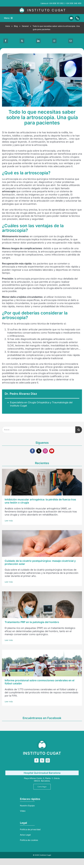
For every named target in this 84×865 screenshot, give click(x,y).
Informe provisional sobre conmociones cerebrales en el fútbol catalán (39, 682)
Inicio (7, 26)
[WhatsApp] (54, 41)
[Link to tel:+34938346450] (77, 18)
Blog (16, 26)
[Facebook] (6, 41)
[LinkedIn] (38, 41)
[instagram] (45, 450)
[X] (22, 41)
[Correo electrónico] (71, 41)
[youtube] (51, 450)
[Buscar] (78, 429)
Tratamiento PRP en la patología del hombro (32, 622)
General (25, 26)
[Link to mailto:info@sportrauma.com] (71, 18)
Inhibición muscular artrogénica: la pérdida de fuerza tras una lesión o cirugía (40, 501)
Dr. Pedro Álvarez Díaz (21, 393)
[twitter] (38, 450)
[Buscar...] (38, 429)
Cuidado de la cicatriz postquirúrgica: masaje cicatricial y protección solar (40, 562)
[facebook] (32, 450)
